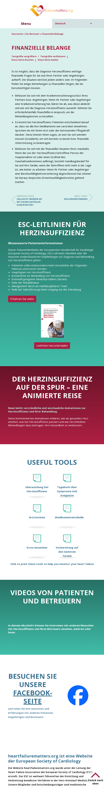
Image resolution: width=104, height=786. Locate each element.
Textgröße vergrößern (24, 56)
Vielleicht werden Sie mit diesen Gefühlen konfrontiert (30, 200)
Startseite (17, 33)
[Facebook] (78, 695)
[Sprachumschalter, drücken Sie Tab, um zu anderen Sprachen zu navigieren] (73, 23)
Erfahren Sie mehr (22, 299)
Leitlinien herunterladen (52, 345)
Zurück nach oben (95, 782)
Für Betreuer (32, 33)
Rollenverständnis (73, 198)
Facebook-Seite (32, 697)
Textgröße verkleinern (53, 56)
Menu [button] (26, 23)
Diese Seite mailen (48, 59)
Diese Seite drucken (23, 59)
